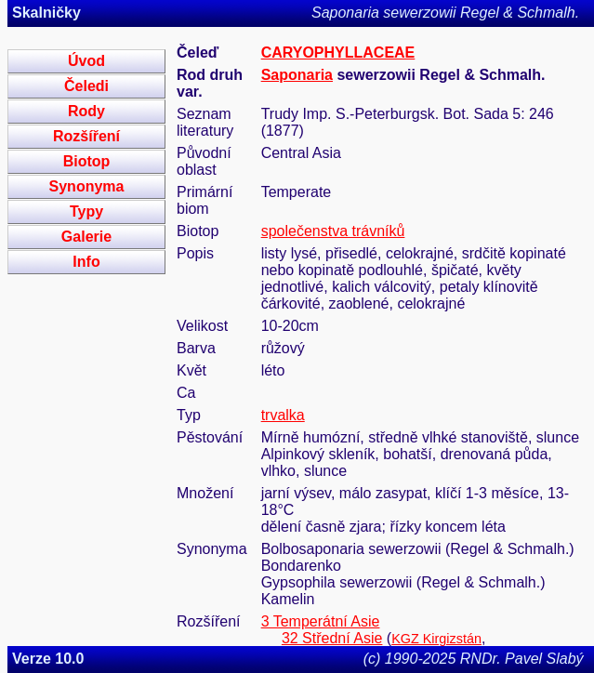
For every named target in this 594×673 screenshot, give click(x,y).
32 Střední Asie (332, 638)
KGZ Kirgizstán (436, 638)
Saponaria (297, 75)
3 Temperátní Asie (320, 621)
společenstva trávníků (333, 231)
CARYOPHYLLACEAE (338, 52)
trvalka (283, 415)
